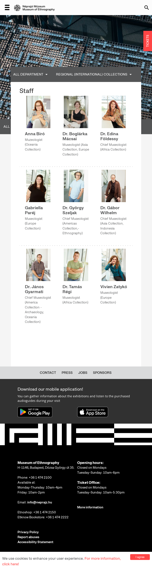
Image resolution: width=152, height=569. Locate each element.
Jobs (82, 372)
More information (90, 507)
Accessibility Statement (35, 542)
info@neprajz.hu (39, 502)
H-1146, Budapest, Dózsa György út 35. (46, 467)
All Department (28, 74)
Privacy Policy (28, 532)
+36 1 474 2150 (44, 512)
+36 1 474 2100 (40, 477)
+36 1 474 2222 (57, 517)
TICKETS (148, 41)
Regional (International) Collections (91, 74)
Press (67, 372)
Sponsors (102, 372)
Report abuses (28, 537)
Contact (48, 372)
